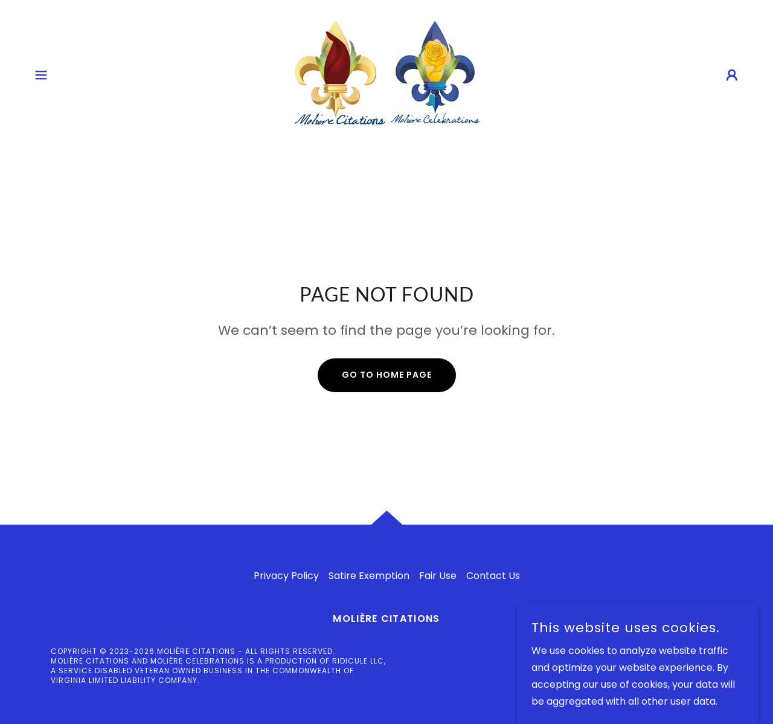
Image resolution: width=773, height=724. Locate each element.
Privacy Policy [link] (286, 576)
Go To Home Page (387, 375)
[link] (386, 74)
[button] (41, 75)
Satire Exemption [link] (369, 576)
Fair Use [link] (438, 576)
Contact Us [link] (493, 576)
